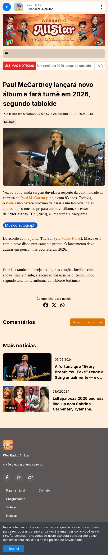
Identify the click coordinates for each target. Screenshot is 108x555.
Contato (44, 490)
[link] (20, 225)
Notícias (12, 515)
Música (9, 122)
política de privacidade (65, 540)
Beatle (11, 203)
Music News (71, 238)
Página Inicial (15, 490)
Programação (15, 499)
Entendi (14, 548)
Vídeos (11, 507)
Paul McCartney (34, 198)
